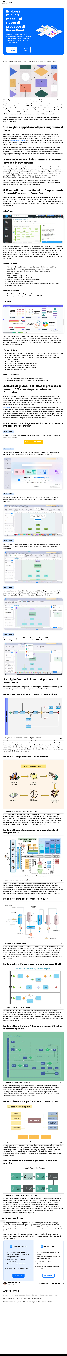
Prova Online (24, 50)
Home (5, 61)
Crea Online (48, 1276)
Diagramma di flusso (15, 61)
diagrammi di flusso (18, 140)
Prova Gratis (11, 50)
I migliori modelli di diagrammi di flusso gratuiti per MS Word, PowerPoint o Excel (28, 1302)
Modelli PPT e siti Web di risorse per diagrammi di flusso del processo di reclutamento (30, 1295)
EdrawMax (6, 408)
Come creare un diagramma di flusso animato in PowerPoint (22, 1298)
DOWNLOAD (19, 1276)
